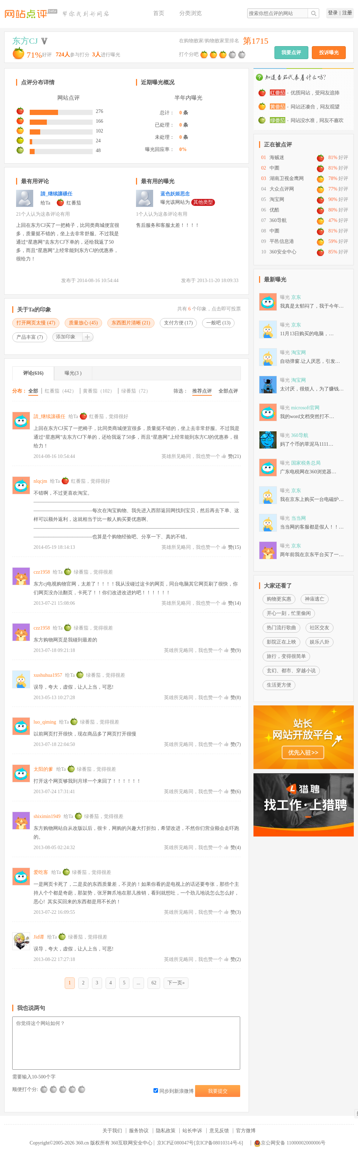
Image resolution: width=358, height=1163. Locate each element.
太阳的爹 (43, 769)
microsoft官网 (305, 407)
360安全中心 (283, 251)
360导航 (278, 220)
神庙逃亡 (314, 599)
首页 (158, 13)
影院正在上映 (281, 642)
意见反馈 (219, 1130)
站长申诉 (192, 1130)
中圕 (274, 168)
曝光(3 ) (73, 373)
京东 (296, 297)
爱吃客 (41, 872)
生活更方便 (279, 685)
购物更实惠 (279, 599)
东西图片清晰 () (131, 322)
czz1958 (42, 572)
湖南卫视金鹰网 (287, 178)
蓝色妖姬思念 (175, 193)
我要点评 (291, 52)
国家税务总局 (306, 463)
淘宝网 (277, 199)
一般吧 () (218, 322)
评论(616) (33, 373)
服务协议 (139, 1130)
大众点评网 (282, 189)
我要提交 (218, 1091)
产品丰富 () (29, 337)
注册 (347, 12)
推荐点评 (202, 391)
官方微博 (246, 1130)
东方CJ (25, 40)
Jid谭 (39, 937)
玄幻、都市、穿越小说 (291, 670)
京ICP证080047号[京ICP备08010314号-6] (200, 1143)
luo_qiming (45, 722)
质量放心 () (83, 322)
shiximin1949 (47, 816)
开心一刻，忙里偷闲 (289, 613)
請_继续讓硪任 (56, 193)
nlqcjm (40, 481)
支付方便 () (178, 322)
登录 (333, 12)
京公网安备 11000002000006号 (289, 1143)
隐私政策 (166, 1130)
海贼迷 (277, 157)
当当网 (298, 518)
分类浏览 (190, 13)
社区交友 (319, 627)
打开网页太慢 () (35, 322)
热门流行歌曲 (281, 627)
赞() (234, 456)
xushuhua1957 (48, 675)
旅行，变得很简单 (286, 656)
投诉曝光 (329, 52)
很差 (44, 1089)
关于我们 (112, 1130)
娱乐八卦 (319, 642)
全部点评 (228, 391)
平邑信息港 (282, 241)
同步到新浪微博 (173, 1091)
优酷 (274, 210)
